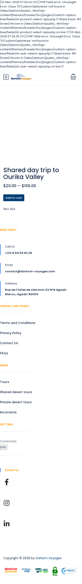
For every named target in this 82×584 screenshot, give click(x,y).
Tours (4, 382)
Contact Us (9, 343)
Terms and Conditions (17, 323)
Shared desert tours (16, 392)
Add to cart (13, 198)
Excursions (8, 412)
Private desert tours (16, 402)
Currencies (8, 441)
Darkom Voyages (49, 558)
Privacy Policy (10, 333)
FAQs (4, 353)
